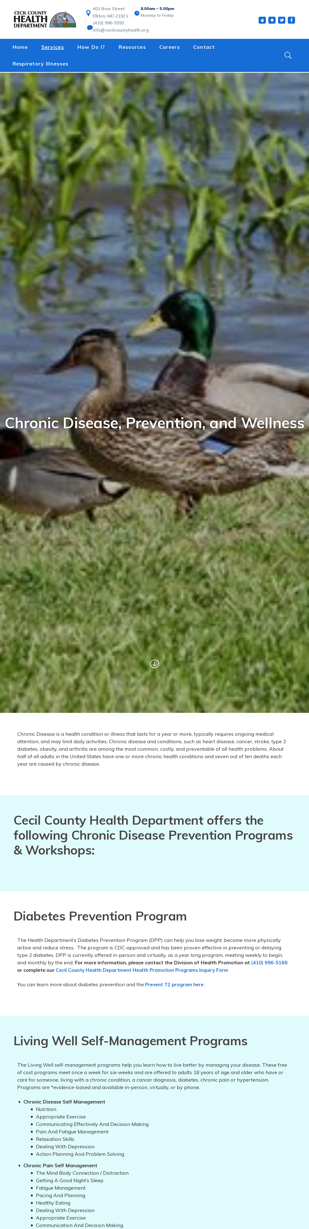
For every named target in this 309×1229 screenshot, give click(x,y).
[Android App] (272, 21)
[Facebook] (291, 21)
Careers (169, 48)
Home (20, 48)
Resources (132, 48)
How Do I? (91, 48)
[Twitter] (281, 21)
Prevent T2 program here (175, 984)
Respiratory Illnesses (40, 64)
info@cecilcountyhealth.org (118, 31)
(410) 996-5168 (269, 962)
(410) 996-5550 (108, 24)
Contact (204, 48)
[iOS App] (262, 21)
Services (52, 48)
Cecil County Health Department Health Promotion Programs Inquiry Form (145, 970)
